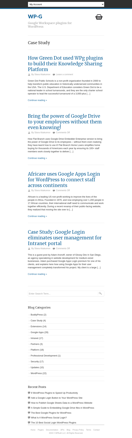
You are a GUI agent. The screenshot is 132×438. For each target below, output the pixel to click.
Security (35, 361)
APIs (62, 430)
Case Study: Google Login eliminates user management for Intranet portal (65, 237)
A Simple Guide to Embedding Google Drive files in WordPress (62, 407)
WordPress (36, 373)
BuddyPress (37, 314)
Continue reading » (37, 100)
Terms (88, 430)
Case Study (36, 320)
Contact (96, 430)
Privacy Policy (78, 430)
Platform (35, 349)
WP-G (35, 16)
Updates (35, 367)
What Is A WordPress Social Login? (49, 417)
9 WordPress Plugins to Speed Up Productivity (54, 393)
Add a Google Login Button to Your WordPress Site (56, 397)
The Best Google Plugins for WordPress (51, 412)
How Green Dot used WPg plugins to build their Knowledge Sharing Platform (65, 63)
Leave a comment (64, 74)
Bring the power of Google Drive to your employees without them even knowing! (65, 121)
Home (33, 430)
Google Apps (37, 332)
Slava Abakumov (42, 74)
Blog (68, 430)
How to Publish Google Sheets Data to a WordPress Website (61, 402)
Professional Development (44, 355)
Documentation (52, 430)
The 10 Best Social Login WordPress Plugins (53, 422)
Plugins (41, 430)
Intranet (34, 338)
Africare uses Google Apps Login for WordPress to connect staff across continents (64, 179)
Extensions (36, 326)
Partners (35, 344)
